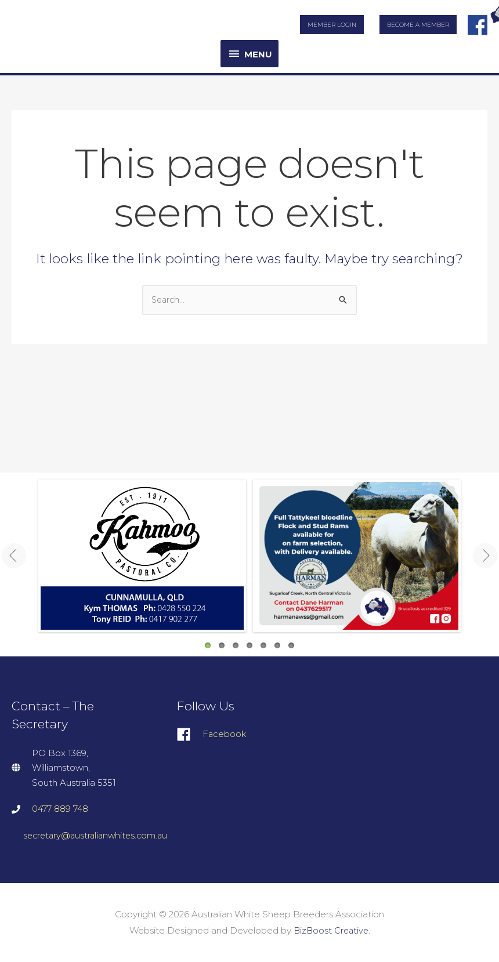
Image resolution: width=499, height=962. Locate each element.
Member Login (332, 24)
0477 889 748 (60, 808)
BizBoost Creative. (331, 930)
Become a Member (418, 24)
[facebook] (247, 734)
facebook (477, 21)
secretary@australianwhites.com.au (98, 835)
